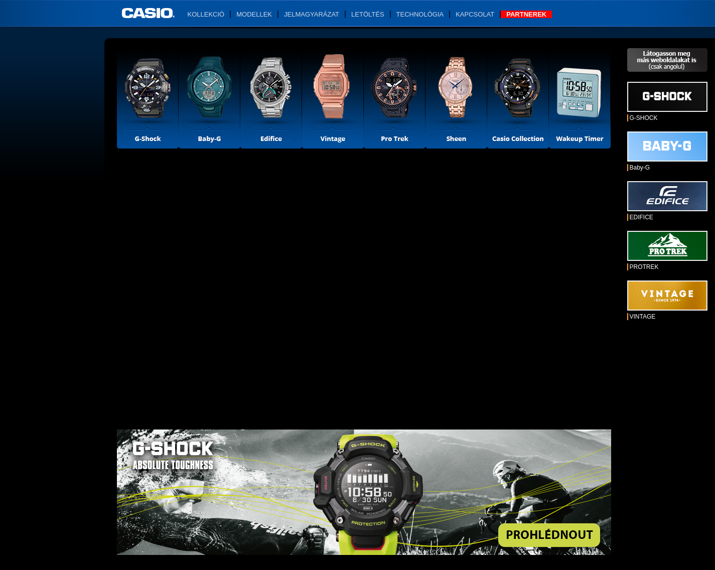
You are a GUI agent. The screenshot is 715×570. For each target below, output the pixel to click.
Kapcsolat (475, 14)
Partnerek (526, 14)
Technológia (420, 14)
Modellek (254, 14)
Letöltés (367, 14)
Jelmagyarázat (311, 14)
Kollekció (206, 14)
